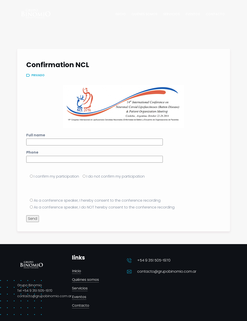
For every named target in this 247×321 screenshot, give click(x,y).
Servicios (80, 288)
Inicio (76, 271)
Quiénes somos (85, 279)
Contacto (80, 305)
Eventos (79, 297)
